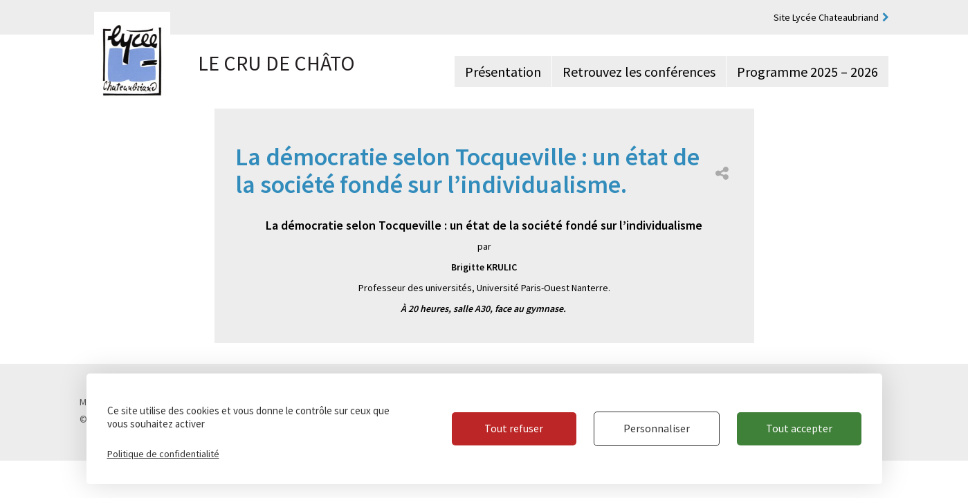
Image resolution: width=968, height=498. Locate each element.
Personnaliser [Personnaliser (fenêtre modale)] (656, 428)
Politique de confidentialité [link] (163, 454)
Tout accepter (799, 428)
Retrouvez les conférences (639, 71)
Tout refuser (513, 428)
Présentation (503, 71)
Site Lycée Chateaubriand (826, 17)
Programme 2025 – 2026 (807, 71)
